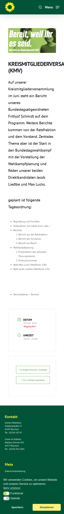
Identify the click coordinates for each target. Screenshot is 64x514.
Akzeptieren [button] (47, 507)
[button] (6, 493)
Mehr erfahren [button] (11, 488)
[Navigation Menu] (52, 7)
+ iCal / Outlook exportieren (33, 380)
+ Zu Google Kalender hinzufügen (32, 369)
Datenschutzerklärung (15, 471)
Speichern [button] (17, 507)
